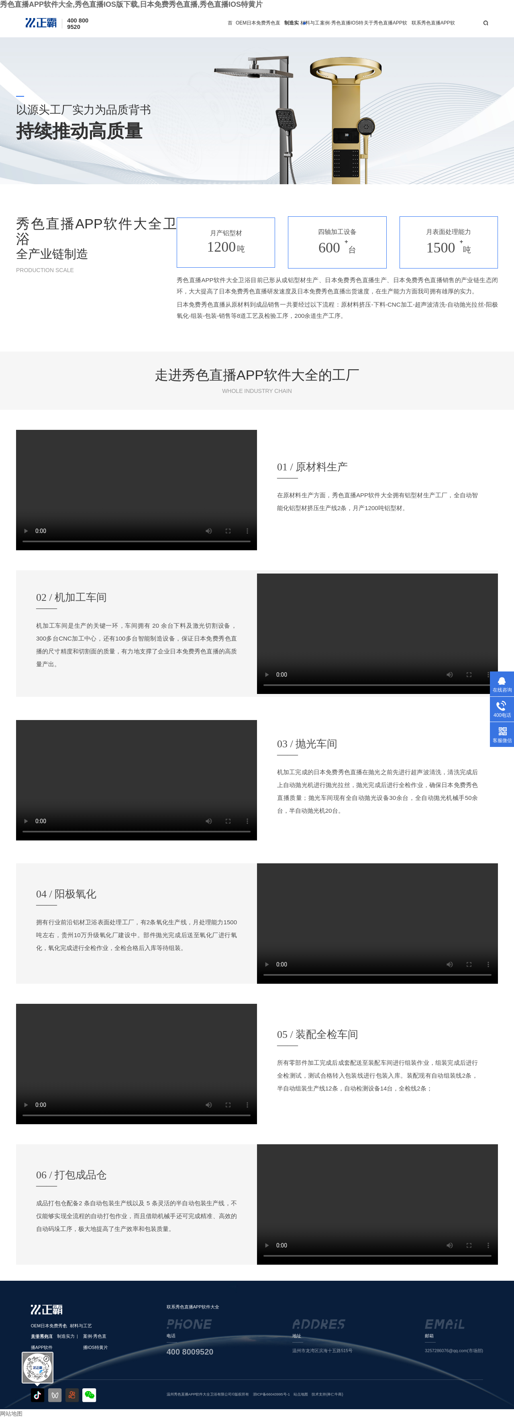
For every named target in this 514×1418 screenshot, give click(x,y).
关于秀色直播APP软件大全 (385, 28)
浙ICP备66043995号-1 (271, 1394)
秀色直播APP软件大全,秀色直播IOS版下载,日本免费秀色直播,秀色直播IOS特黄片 (131, 4)
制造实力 (291, 28)
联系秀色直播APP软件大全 (433, 28)
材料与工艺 (310, 28)
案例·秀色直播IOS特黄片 (341, 28)
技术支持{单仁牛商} (327, 1394)
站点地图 (301, 1394)
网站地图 (11, 1413)
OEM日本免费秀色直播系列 (258, 28)
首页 (230, 28)
